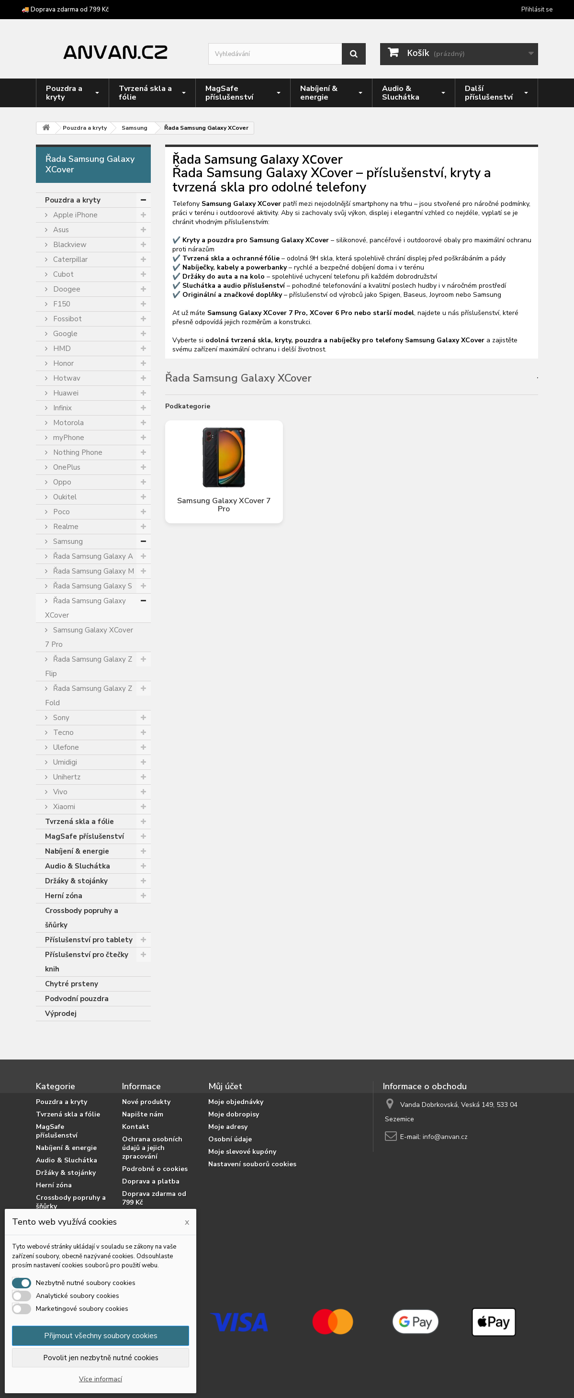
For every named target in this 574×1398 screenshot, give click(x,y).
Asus (60, 230)
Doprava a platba (151, 1181)
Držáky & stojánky (76, 881)
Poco (60, 512)
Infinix (61, 408)
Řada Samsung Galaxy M (92, 571)
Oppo (61, 482)
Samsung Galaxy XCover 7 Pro (89, 637)
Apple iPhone (74, 215)
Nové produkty (146, 1101)
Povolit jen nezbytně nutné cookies (100, 1358)
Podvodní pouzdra (77, 998)
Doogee (65, 289)
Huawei (65, 393)
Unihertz (65, 777)
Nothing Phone (76, 452)
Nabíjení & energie (77, 851)
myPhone (67, 437)
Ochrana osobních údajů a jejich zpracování (152, 1148)
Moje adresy (228, 1126)
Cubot (62, 274)
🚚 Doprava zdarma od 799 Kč (65, 9)
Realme (65, 526)
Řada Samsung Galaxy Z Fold (88, 696)
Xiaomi (63, 807)
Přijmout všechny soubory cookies (101, 1335)
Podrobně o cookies (155, 1168)
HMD (61, 348)
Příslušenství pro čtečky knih (86, 962)
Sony (60, 717)
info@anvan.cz (445, 1136)
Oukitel (64, 497)
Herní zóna (63, 896)
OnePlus (65, 467)
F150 (60, 304)
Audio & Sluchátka (77, 866)
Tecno (62, 732)
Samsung (67, 541)
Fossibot (66, 319)
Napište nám (142, 1114)
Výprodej (61, 1013)
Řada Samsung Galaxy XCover (85, 608)
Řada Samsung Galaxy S (91, 586)
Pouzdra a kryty (73, 200)
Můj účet (225, 1086)
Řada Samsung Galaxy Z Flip (88, 666)
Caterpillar (69, 259)
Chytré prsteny (71, 984)
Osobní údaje (230, 1139)
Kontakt (135, 1126)
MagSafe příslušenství (84, 836)
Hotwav (65, 378)
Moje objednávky (235, 1101)
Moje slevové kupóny (242, 1151)
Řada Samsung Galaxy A (92, 556)
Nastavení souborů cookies (252, 1164)
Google (64, 333)
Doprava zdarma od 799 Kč (154, 1198)
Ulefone (65, 747)
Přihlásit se (536, 9)
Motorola (67, 423)
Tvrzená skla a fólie (79, 821)
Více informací (100, 1379)
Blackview (69, 244)
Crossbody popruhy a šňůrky (81, 918)
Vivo (59, 792)
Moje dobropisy (233, 1114)
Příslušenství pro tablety (89, 940)
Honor (62, 363)
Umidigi (64, 762)
